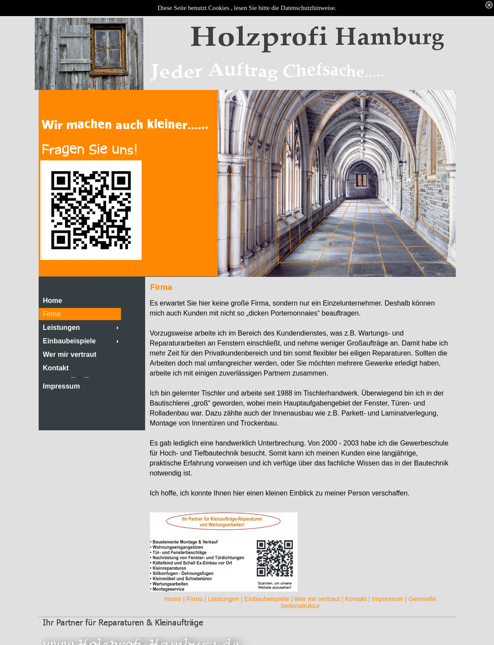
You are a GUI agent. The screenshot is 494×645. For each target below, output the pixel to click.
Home (172, 598)
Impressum (387, 598)
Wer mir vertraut (317, 598)
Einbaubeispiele (266, 598)
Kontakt (356, 598)
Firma (194, 598)
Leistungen (223, 598)
